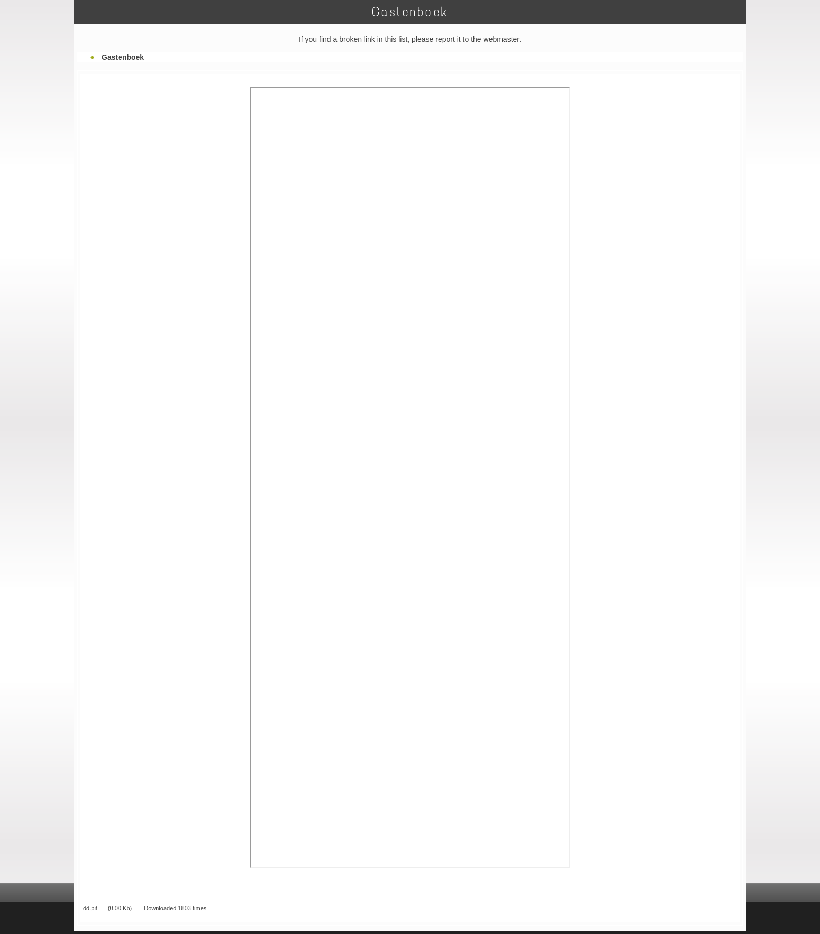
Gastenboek (123, 57)
